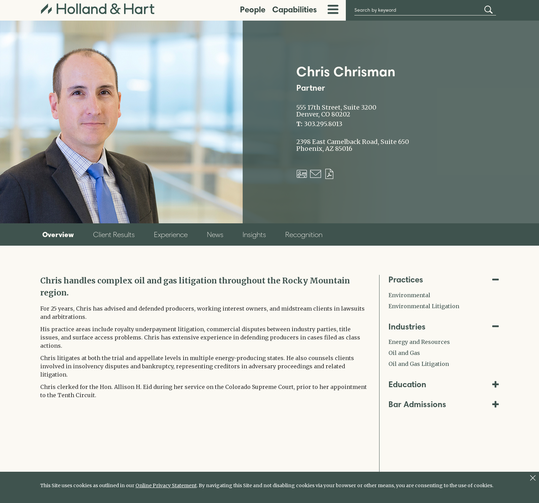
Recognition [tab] (303, 234)
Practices (443, 279)
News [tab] (215, 234)
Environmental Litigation (423, 306)
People (252, 9)
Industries (443, 327)
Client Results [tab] (114, 234)
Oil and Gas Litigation (418, 363)
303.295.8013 (323, 124)
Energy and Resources (419, 341)
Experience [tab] (171, 234)
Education (443, 384)
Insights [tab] (254, 234)
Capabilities (294, 9)
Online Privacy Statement (166, 485)
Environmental (409, 295)
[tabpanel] (204, 337)
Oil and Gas (404, 352)
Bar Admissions (443, 404)
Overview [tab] (58, 234)
